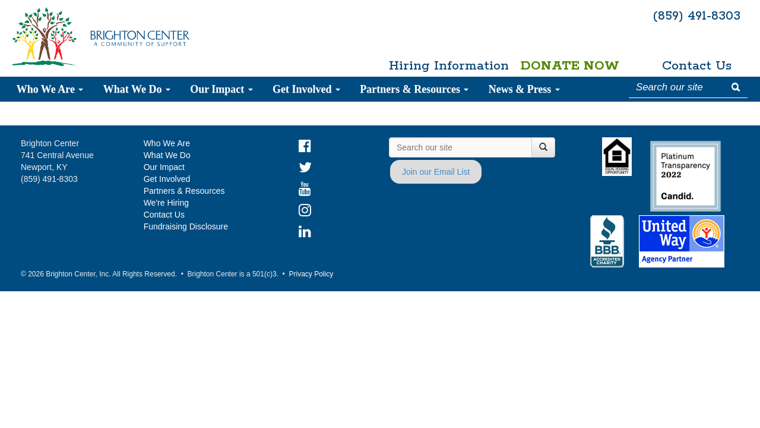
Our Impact (221, 89)
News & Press (524, 89)
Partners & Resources (414, 89)
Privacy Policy (311, 274)
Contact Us (697, 66)
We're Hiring (166, 202)
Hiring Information (443, 66)
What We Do (136, 89)
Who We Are (50, 89)
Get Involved (306, 89)
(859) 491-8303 (696, 16)
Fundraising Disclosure (186, 226)
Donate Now (570, 66)
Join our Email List (436, 172)
